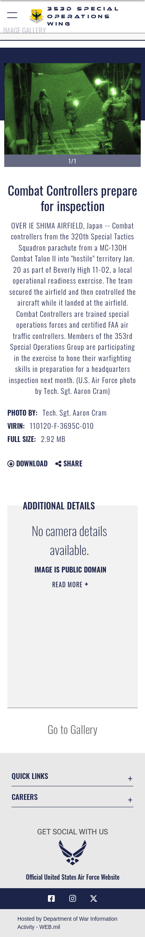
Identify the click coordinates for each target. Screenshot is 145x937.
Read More (68, 584)
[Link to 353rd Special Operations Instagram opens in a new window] (72, 898)
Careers (25, 796)
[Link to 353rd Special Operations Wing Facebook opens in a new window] (51, 898)
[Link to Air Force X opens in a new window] (93, 898)
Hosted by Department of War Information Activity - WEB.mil (67, 923)
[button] (12, 16)
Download (27, 463)
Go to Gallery (72, 728)
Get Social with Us (72, 831)
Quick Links (30, 775)
